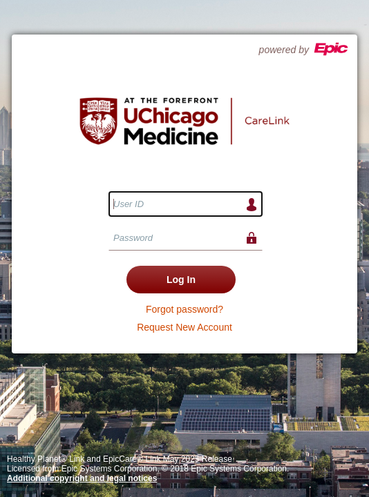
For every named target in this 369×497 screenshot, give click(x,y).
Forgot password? (184, 309)
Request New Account (184, 327)
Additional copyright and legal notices (82, 478)
